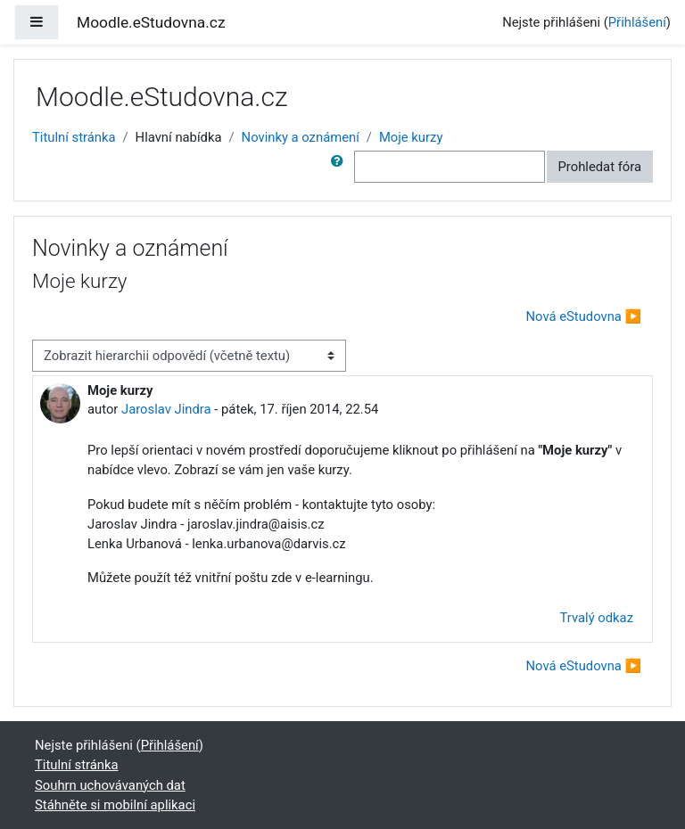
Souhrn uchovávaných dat (110, 785)
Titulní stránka (74, 137)
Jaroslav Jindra (166, 409)
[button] (340, 167)
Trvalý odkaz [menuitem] (596, 618)
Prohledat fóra (600, 167)
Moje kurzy (410, 137)
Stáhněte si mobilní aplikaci (115, 805)
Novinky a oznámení (300, 137)
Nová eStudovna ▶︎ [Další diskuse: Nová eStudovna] (583, 316)
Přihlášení (637, 22)
